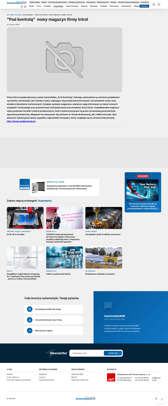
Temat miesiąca (72, 6)
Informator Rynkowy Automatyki (19, 380)
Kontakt (10, 374)
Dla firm (144, 6)
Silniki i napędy (35, 2)
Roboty (44, 2)
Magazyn (137, 6)
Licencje (42, 377)
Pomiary (113, 2)
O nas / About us (13, 377)
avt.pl (154, 380)
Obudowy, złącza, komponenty (128, 2)
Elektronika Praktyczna (79, 380)
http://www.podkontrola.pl (21, 121)
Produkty (47, 6)
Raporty (84, 6)
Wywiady (93, 6)
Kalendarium (126, 6)
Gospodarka (58, 6)
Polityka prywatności (47, 380)
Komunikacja (91, 2)
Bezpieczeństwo (103, 2)
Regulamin (43, 374)
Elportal (74, 377)
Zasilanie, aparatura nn (77, 2)
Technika (103, 6)
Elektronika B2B (77, 374)
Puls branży (114, 6)
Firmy (39, 6)
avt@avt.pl (156, 378)
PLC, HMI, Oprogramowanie (58, 2)
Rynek (31, 6)
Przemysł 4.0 (145, 2)
